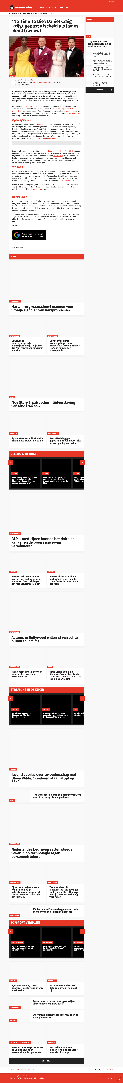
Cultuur (13, 433)
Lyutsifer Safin (40, 138)
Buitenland (14, 336)
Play (48, 8)
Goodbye (41, 1078)
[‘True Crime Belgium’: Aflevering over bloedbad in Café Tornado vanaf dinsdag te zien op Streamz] (65, 658)
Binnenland (14, 882)
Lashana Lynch (68, 181)
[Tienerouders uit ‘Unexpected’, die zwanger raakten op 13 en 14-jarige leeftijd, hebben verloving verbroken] (65, 873)
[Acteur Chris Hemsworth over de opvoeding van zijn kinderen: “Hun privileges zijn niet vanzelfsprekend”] (27, 563)
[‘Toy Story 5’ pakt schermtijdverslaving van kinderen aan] (46, 377)
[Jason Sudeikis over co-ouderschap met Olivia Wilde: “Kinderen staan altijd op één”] (46, 749)
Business (52, 981)
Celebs (13, 572)
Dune (67, 111)
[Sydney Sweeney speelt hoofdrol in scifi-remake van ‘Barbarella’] (27, 972)
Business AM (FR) (30, 1078)
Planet (54, 8)
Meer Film (104, 90)
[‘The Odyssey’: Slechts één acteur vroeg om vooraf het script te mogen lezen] (19, 796)
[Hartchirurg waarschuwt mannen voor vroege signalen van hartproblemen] (46, 282)
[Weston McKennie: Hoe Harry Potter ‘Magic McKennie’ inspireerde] (56, 936)
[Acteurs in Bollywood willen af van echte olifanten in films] (46, 612)
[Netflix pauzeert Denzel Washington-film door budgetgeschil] (25, 703)
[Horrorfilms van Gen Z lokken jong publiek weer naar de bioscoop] (65, 1033)
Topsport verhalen (47, 14)
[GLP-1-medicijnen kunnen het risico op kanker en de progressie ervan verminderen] (46, 514)
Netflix (15, 709)
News (42, 8)
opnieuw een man (35, 189)
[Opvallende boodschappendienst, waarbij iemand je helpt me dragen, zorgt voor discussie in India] (27, 327)
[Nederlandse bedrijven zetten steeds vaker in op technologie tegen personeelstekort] (46, 824)
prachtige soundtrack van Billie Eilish (59, 151)
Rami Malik (51, 138)
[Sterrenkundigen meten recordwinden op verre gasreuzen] (19, 1016)
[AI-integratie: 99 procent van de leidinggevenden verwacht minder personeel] (27, 1033)
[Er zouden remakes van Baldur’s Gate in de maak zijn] (65, 972)
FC (14, 82)
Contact (110, 1078)
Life (66, 8)
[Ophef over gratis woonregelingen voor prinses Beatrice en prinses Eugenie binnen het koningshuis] (65, 327)
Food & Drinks (17, 942)
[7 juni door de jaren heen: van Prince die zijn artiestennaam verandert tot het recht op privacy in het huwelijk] (27, 873)
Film (11, 76)
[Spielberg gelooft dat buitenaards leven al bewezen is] (89, 82)
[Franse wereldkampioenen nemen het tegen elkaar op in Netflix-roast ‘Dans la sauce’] (56, 703)
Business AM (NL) (16, 1078)
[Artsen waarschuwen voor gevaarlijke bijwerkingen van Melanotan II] (19, 1003)
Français (111, 1)
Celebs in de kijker (15, 14)
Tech (61, 8)
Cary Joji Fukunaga (45, 124)
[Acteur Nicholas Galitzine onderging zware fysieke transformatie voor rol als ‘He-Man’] (65, 563)
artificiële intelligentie (20, 1043)
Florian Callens (29, 80)
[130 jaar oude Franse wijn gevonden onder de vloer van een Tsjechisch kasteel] (19, 911)
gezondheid (15, 301)
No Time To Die (31, 107)
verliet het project (74, 114)
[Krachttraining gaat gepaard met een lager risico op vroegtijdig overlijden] (65, 424)
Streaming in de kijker (31, 14)
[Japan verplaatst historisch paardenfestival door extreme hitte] (27, 658)
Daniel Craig (58, 156)
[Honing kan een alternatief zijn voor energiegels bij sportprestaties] (25, 936)
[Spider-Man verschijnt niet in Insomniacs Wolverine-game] (27, 424)
